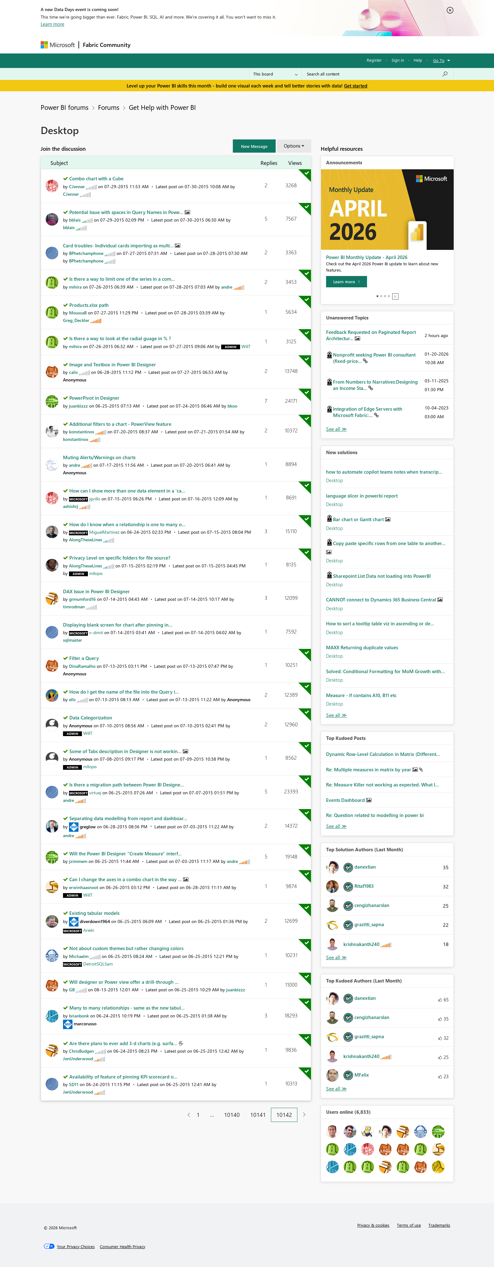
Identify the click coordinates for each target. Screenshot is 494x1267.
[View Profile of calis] (73, 372)
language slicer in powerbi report (362, 496)
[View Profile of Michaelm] (79, 956)
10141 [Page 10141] (258, 1114)
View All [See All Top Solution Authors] (336, 957)
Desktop (334, 480)
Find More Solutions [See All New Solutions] (336, 715)
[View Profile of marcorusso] (85, 1024)
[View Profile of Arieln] (88, 930)
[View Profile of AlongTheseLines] (85, 540)
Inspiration (172, 44)
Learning (279, 44)
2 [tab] (381, 296)
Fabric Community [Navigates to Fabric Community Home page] (106, 44)
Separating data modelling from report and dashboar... (128, 818)
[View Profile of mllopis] (96, 573)
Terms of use (409, 1225)
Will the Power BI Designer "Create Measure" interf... (125, 853)
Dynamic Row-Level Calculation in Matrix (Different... (383, 754)
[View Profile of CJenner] (77, 186)
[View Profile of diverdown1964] (95, 921)
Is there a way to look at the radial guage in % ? (120, 338)
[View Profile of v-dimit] (96, 632)
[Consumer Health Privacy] (122, 1246)
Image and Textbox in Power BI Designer (112, 364)
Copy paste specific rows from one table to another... (389, 543)
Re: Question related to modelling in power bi (375, 815)
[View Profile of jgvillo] (94, 499)
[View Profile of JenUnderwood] (78, 1058)
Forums (145, 44)
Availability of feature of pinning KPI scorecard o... (123, 1076)
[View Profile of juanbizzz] (78, 406)
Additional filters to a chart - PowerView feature (120, 424)
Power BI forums (65, 107)
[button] (254, 146)
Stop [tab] (395, 296)
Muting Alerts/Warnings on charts (99, 457)
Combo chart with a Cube (96, 178)
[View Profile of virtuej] (95, 793)
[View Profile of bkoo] (232, 406)
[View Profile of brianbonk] (79, 1016)
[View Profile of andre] (226, 287)
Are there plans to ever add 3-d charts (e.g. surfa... (123, 1043)
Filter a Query (84, 658)
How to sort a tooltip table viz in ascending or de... (380, 623)
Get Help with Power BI (162, 107)
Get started (355, 85)
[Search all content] (378, 74)
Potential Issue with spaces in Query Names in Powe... (127, 212)
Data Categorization (90, 717)
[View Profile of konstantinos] (81, 432)
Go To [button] (439, 60)
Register (374, 60)
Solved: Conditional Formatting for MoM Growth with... (385, 671)
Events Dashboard (346, 800)
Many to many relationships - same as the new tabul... (127, 1008)
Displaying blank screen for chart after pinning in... (117, 625)
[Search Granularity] (276, 74)
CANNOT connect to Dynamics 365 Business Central (381, 599)
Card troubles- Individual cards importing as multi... (119, 245)
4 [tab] (389, 296)
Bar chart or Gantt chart (359, 519)
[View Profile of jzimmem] (78, 861)
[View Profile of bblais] (75, 220)
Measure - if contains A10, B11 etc (361, 695)
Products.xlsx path (89, 305)
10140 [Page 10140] (232, 1114)
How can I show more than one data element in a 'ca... (127, 490)
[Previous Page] (186, 1115)
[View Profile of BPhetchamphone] (86, 253)
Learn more (52, 24)
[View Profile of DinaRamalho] (82, 666)
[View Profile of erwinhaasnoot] (83, 887)
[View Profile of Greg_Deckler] (76, 320)
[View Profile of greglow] (88, 827)
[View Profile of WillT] (245, 346)
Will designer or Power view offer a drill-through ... (124, 982)
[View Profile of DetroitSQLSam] (98, 964)
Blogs (255, 44)
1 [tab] (377, 296)
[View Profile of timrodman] (74, 607)
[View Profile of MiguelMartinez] (104, 532)
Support (305, 44)
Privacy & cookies (373, 1225)
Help (418, 60)
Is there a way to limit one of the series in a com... (122, 279)
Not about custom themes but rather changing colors (126, 948)
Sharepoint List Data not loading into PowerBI (382, 576)
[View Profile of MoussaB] (78, 313)
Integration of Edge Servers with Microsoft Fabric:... (367, 412)
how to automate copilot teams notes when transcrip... (384, 472)
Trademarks (439, 1225)
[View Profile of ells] (72, 699)
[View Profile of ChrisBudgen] (81, 1051)
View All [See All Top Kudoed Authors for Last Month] (336, 1088)
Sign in (398, 60)
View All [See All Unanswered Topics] (336, 429)
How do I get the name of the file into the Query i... (124, 692)
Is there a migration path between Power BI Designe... (126, 784)
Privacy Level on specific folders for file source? (119, 558)
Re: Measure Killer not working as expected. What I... (382, 784)
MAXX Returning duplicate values (362, 647)
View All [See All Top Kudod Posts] (336, 826)
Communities (226, 44)
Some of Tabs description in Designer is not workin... (126, 751)
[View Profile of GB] (72, 990)
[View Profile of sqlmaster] (72, 640)
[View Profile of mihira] (75, 287)
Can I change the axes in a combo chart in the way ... (126, 879)
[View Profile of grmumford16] (82, 599)
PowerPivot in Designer (94, 398)
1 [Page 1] (198, 1114)
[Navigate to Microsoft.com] (58, 44)
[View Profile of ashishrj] (70, 506)
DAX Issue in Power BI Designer (96, 591)
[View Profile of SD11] (73, 1084)
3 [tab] (385, 296)
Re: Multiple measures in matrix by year (369, 769)
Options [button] (292, 146)
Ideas (198, 44)
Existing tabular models (94, 913)
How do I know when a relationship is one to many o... (127, 524)
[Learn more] (346, 281)
